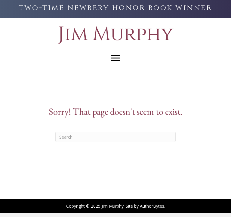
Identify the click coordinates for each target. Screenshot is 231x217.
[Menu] (115, 58)
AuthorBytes (152, 206)
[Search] (115, 137)
